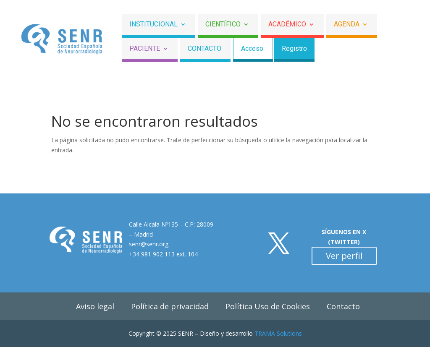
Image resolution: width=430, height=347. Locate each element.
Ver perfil (344, 255)
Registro (294, 49)
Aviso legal (95, 306)
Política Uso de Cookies (267, 306)
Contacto (204, 49)
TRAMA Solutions (278, 333)
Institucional (153, 24)
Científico (223, 24)
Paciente (144, 49)
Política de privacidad (170, 306)
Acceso (252, 49)
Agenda (346, 24)
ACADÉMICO (287, 24)
